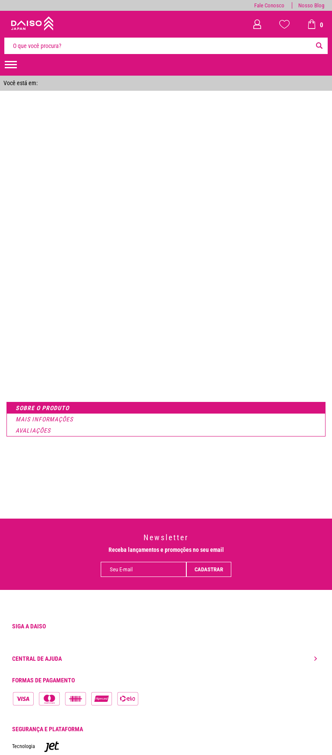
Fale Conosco (269, 5)
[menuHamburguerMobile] (11, 65)
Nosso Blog (311, 5)
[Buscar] (319, 46)
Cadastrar (209, 569)
